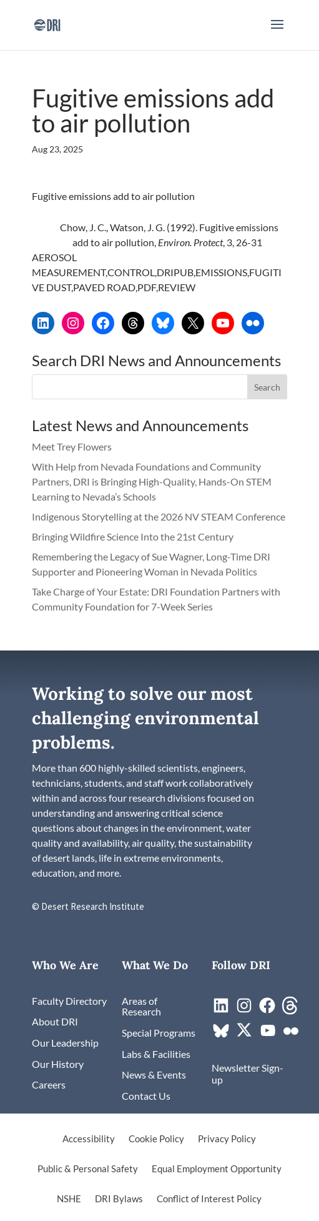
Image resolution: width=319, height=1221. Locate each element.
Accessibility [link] (88, 1139)
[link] (47, 23)
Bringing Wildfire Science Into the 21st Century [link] (133, 536)
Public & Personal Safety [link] (87, 1169)
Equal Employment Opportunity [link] (217, 1169)
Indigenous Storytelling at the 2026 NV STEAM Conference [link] (158, 516)
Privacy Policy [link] (227, 1139)
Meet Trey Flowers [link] (72, 446)
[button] (277, 32)
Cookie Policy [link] (156, 1139)
